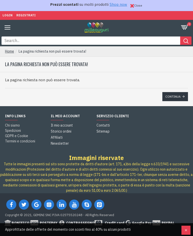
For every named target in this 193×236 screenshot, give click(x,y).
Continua (173, 96)
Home (9, 51)
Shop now (118, 4)
